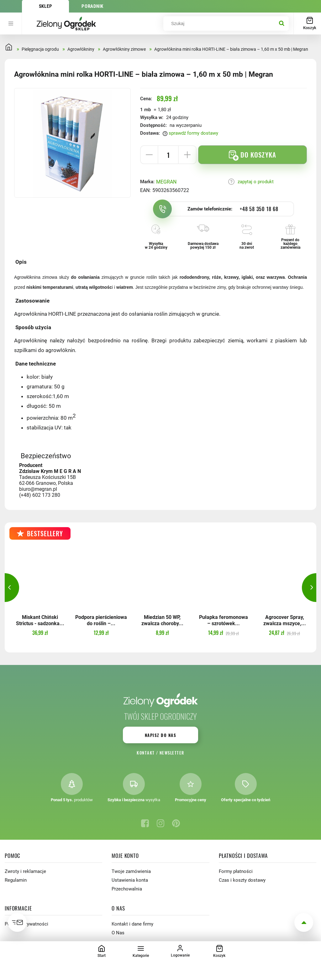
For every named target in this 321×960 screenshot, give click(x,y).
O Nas (118, 933)
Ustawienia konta (130, 880)
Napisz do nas (160, 735)
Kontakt (146, 753)
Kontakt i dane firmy (132, 924)
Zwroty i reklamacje (25, 871)
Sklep (45, 6)
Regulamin (16, 880)
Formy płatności (236, 871)
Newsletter (172, 753)
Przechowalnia (127, 889)
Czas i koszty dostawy (242, 880)
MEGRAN (166, 182)
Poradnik (92, 6)
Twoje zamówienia (131, 871)
